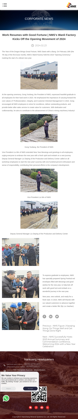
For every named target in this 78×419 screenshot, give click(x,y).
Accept (30, 388)
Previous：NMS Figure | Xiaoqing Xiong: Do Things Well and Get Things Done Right (59, 328)
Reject (8, 388)
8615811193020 (33, 366)
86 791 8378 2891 (32, 364)
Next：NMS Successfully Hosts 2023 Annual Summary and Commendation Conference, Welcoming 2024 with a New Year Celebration (59, 342)
